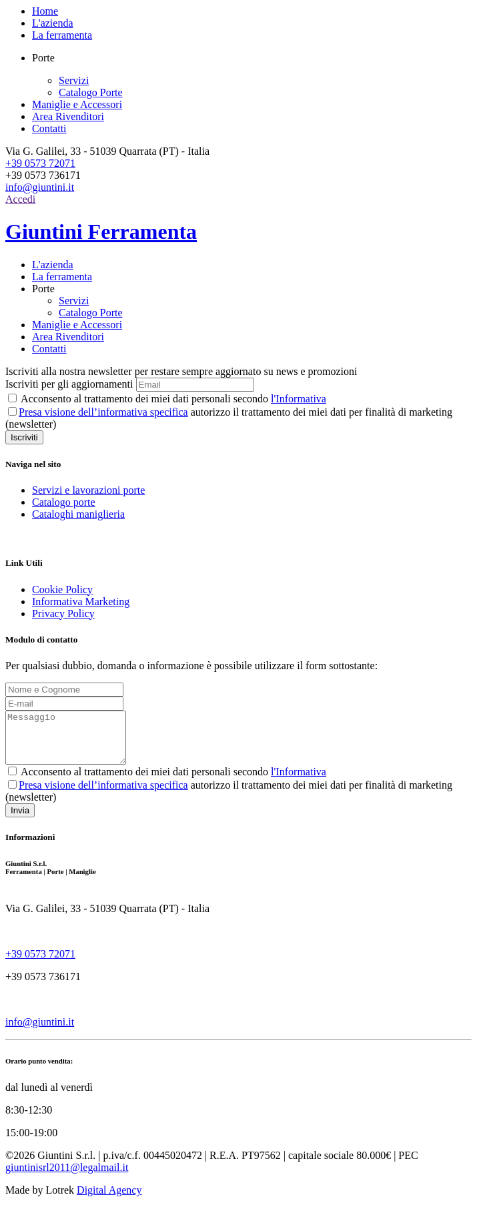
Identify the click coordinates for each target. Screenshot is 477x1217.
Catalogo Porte (91, 92)
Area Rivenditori (68, 116)
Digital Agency (109, 1200)
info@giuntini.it (39, 187)
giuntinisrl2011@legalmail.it (66, 1177)
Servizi (74, 80)
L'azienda (52, 23)
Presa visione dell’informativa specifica (103, 412)
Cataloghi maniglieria (78, 514)
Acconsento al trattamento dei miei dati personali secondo (167, 398)
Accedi (20, 199)
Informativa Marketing (80, 601)
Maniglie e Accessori (77, 104)
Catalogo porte (63, 502)
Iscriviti (24, 437)
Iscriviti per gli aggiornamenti (69, 384)
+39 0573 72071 (40, 163)
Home (45, 11)
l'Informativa (298, 398)
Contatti (49, 128)
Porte (43, 288)
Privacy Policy (63, 613)
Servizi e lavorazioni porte (88, 490)
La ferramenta (62, 35)
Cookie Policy (62, 589)
